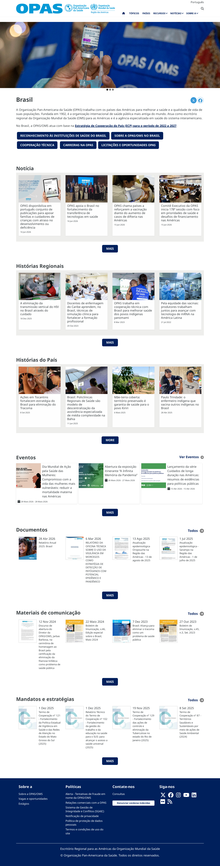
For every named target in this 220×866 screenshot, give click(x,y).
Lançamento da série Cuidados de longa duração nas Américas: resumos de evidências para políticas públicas (183, 474)
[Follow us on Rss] (169, 802)
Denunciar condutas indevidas (133, 802)
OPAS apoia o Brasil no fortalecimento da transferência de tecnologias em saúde (83, 211)
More (110, 440)
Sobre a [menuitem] (191, 13)
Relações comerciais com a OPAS (86, 802)
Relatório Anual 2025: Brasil (47, 544)
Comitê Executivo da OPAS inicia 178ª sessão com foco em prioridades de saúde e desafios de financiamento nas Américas (180, 213)
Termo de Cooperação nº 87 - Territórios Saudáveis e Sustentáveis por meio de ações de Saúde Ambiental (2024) (190, 724)
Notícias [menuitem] (175, 13)
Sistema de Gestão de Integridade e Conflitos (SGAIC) (85, 809)
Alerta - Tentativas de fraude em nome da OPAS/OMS (85, 795)
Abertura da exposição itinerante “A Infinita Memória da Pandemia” (121, 470)
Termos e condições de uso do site (84, 831)
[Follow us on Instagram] (178, 795)
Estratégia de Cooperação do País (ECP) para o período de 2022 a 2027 (125, 126)
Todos (193, 530)
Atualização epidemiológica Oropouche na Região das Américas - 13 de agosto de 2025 (142, 551)
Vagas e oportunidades (33, 798)
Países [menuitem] (146, 13)
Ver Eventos (189, 456)
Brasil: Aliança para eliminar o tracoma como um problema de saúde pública (143, 632)
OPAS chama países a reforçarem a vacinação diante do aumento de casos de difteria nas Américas (130, 213)
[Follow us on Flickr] (162, 802)
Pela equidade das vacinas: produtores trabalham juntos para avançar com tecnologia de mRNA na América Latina (180, 310)
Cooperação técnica (37, 145)
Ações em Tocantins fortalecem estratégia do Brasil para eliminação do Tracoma (38, 402)
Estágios (24, 803)
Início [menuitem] (123, 14)
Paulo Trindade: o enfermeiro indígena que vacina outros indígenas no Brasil (180, 402)
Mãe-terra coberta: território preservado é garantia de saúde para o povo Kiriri (131, 402)
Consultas (118, 794)
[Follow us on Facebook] (170, 795)
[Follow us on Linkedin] (194, 795)
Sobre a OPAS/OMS (31, 794)
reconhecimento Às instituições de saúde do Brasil (63, 136)
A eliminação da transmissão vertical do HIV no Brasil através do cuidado (39, 308)
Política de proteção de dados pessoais (84, 822)
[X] (163, 795)
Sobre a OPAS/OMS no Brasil (137, 136)
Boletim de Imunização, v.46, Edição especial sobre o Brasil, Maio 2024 (96, 632)
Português (197, 2)
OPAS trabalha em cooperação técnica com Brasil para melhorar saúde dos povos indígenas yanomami (133, 310)
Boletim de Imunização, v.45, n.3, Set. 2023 (189, 629)
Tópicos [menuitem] (134, 13)
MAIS (110, 248)
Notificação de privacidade (82, 816)
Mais (110, 342)
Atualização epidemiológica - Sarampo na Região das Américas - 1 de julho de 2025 (188, 551)
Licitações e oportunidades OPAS (128, 145)
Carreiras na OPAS (78, 145)
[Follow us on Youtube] (186, 795)
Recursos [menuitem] (159, 13)
